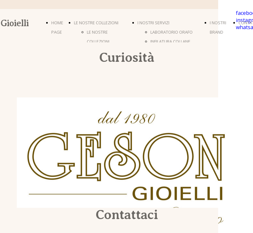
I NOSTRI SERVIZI (153, 23)
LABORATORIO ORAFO (171, 32)
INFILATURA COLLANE (170, 41)
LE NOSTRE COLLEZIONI (96, 23)
